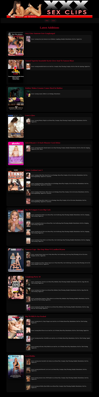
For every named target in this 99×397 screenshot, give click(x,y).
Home (47, 20)
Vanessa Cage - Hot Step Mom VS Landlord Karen (45, 249)
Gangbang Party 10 (33, 277)
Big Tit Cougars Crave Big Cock (38, 210)
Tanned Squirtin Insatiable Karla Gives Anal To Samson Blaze (49, 61)
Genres (53, 20)
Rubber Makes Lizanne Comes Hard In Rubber (44, 88)
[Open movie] (16, 44)
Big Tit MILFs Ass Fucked (35, 316)
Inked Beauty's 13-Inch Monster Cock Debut (42, 143)
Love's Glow (30, 115)
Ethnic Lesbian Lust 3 (34, 170)
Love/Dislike (30, 356)
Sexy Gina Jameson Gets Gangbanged (40, 33)
